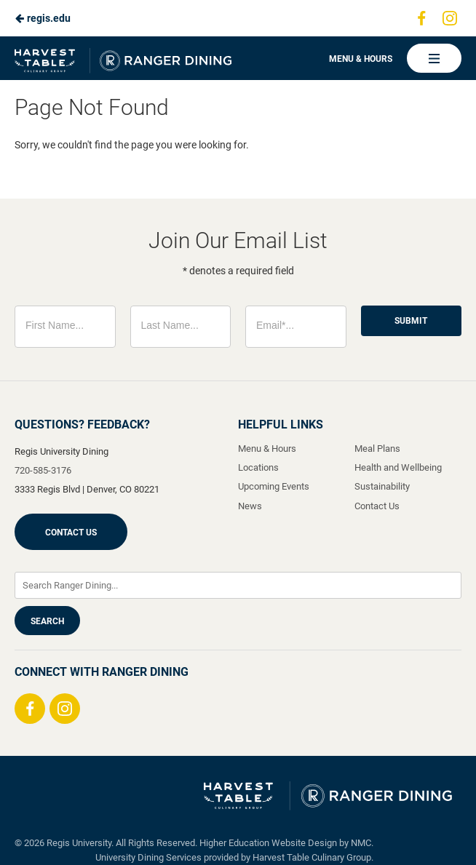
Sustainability (382, 486)
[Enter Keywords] (238, 585)
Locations (258, 467)
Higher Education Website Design (268, 842)
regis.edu (43, 18)
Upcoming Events (273, 486)
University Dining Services (148, 857)
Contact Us (71, 532)
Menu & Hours (360, 59)
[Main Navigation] (434, 58)
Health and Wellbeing (398, 467)
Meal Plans (377, 448)
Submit (410, 321)
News (250, 506)
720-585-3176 (43, 470)
